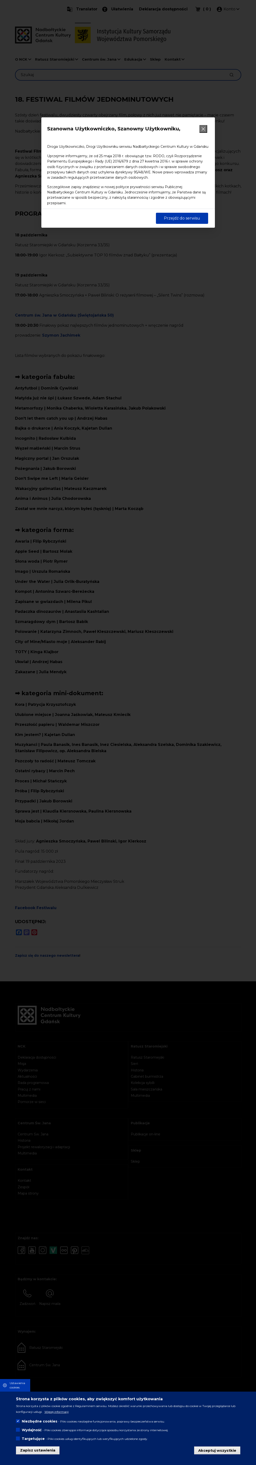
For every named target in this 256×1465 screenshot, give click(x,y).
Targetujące (33, 1439)
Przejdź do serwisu (182, 218)
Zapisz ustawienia (37, 1450)
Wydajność (32, 1430)
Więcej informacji (56, 1412)
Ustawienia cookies (17, 1385)
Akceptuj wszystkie (217, 1450)
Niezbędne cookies (39, 1421)
